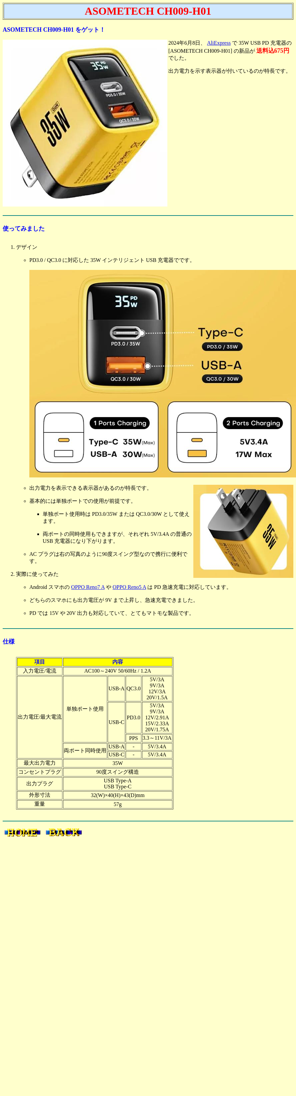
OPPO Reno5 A (129, 587)
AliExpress (219, 43)
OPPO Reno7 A (87, 587)
